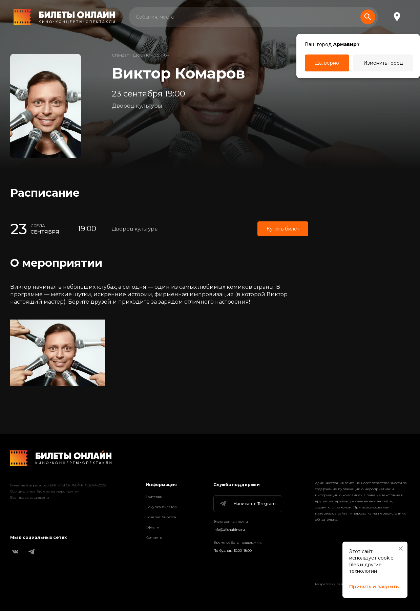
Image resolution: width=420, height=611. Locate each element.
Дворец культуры (137, 106)
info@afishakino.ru (229, 529)
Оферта (152, 527)
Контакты (154, 537)
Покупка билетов (161, 507)
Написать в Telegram (247, 504)
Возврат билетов (161, 517)
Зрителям (154, 497)
